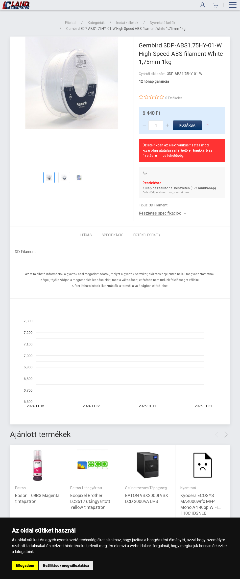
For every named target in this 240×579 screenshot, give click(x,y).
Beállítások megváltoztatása (66, 566)
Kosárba (187, 125)
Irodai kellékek (127, 23)
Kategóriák (96, 23)
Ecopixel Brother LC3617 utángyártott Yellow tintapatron (90, 501)
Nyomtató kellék (162, 23)
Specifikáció (112, 235)
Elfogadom (25, 566)
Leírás (86, 235)
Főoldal (70, 23)
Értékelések (146, 235)
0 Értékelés (174, 98)
